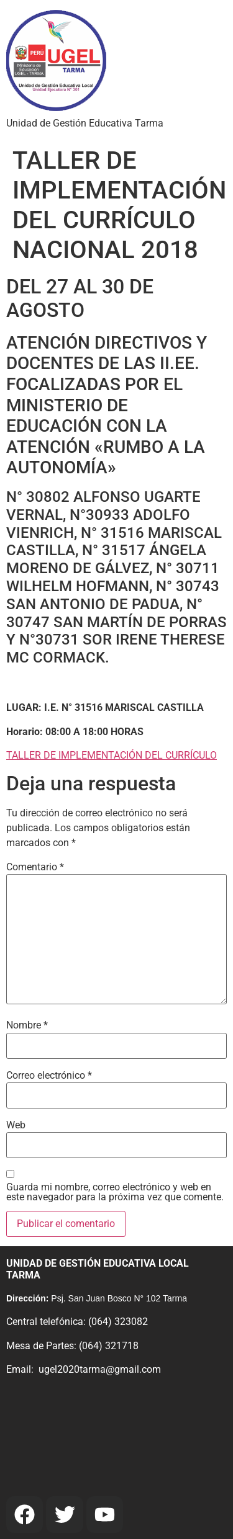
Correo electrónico (49, 1076)
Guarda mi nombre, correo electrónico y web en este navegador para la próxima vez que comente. (115, 1192)
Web (15, 1125)
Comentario (35, 867)
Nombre (27, 1025)
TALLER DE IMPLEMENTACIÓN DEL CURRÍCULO (111, 755)
